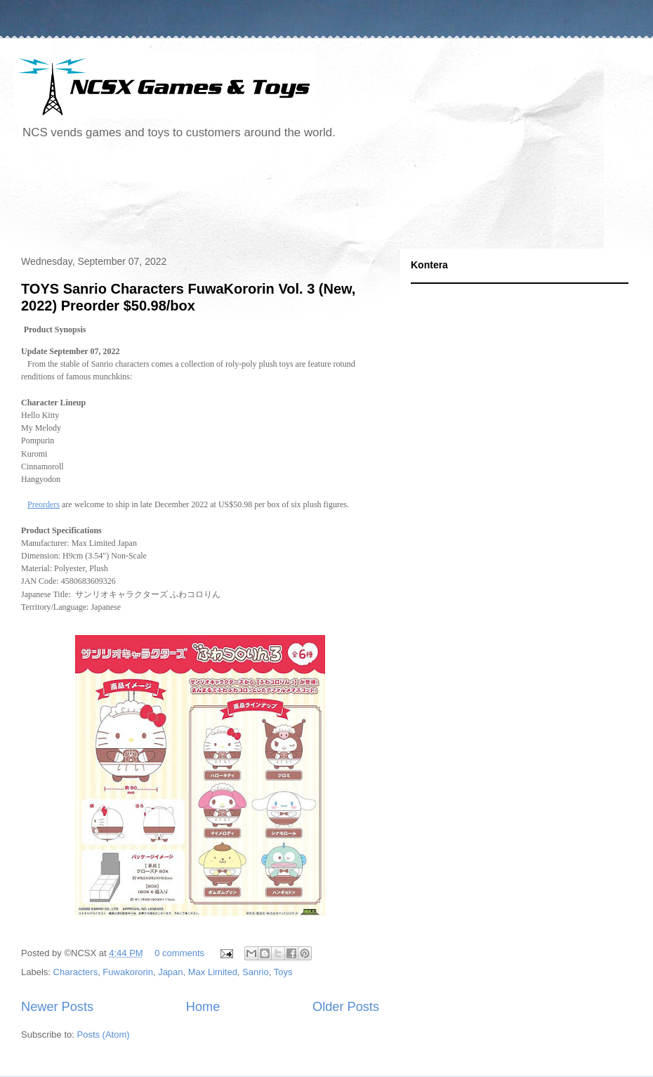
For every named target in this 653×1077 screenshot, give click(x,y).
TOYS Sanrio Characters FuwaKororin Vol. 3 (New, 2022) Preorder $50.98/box (188, 297)
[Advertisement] (269, 199)
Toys (283, 972)
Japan (170, 972)
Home (203, 1007)
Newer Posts (57, 1007)
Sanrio (255, 972)
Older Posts (345, 1007)
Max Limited (212, 972)
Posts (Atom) (103, 1034)
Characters (75, 972)
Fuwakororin (128, 972)
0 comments (179, 953)
